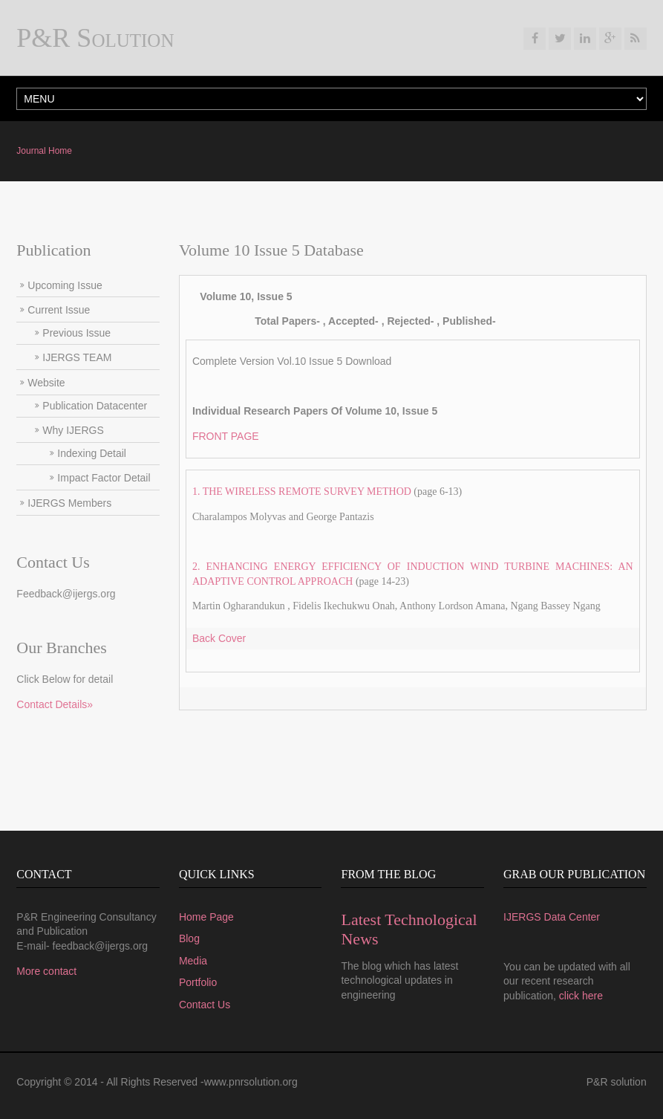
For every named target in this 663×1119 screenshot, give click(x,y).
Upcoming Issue (64, 285)
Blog (189, 938)
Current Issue (58, 310)
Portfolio (198, 982)
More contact (46, 971)
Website (46, 383)
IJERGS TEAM (76, 357)
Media (193, 961)
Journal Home (44, 151)
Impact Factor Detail (103, 478)
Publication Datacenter (94, 406)
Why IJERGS (72, 430)
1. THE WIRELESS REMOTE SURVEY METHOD (301, 491)
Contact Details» (54, 704)
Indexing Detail (91, 453)
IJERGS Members (69, 503)
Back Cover (219, 638)
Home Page (206, 917)
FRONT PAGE (225, 436)
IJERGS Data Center (551, 917)
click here (581, 996)
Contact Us (204, 1005)
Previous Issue (76, 333)
